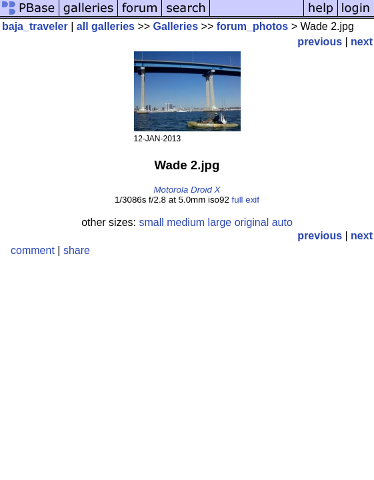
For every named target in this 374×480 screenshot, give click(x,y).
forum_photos (253, 26)
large (220, 222)
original (252, 222)
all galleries (106, 26)
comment (33, 250)
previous (319, 41)
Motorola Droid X (186, 190)
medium (186, 222)
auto (282, 222)
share (76, 250)
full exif (245, 200)
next (362, 41)
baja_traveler (35, 26)
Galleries (176, 26)
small (151, 222)
